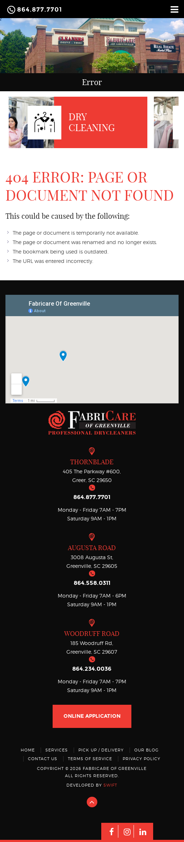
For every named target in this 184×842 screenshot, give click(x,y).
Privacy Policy (141, 758)
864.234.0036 (91, 668)
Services (56, 750)
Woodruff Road (91, 633)
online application (92, 716)
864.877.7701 (39, 9)
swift (110, 785)
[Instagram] (127, 831)
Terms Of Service (90, 758)
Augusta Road (92, 548)
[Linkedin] (142, 831)
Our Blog (146, 750)
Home (28, 750)
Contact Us (42, 758)
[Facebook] (111, 831)
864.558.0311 (92, 582)
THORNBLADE (92, 462)
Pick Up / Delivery (101, 750)
